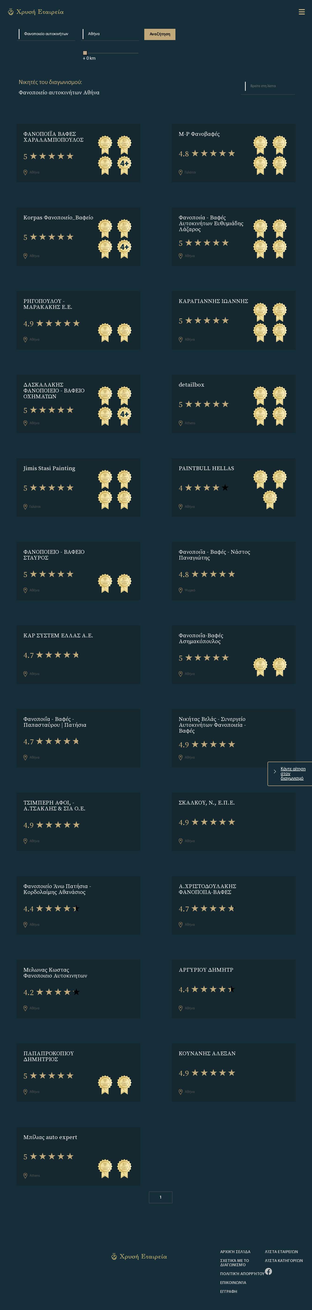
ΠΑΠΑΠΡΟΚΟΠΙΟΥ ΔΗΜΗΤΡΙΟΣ (48, 1038)
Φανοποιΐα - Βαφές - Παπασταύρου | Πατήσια (54, 710)
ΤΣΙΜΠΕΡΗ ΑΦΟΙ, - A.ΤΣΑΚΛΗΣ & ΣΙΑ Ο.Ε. (54, 792)
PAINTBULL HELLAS (206, 462)
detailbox (191, 380)
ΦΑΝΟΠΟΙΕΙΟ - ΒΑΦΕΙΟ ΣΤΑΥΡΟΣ (54, 546)
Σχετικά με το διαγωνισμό (234, 1241)
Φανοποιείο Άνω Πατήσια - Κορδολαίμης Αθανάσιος (57, 874)
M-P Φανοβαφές (199, 134)
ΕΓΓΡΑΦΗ (228, 1270)
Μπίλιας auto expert (50, 1117)
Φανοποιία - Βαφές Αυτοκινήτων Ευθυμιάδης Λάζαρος (211, 221)
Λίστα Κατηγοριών (284, 1239)
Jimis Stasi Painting (49, 462)
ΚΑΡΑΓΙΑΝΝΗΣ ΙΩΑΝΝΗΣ (213, 298)
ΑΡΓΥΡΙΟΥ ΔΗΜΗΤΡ (206, 953)
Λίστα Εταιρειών (281, 1231)
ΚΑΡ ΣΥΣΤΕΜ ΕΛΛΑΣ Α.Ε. (58, 625)
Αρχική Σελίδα (235, 1231)
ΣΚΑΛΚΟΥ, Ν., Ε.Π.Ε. (207, 789)
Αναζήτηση (159, 34)
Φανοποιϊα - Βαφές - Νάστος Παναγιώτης (214, 546)
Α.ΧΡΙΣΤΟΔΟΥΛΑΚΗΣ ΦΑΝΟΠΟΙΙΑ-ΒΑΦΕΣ (207, 874)
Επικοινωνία (233, 1261)
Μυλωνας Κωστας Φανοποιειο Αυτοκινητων (55, 956)
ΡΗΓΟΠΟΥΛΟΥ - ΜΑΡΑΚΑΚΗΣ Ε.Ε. (47, 300)
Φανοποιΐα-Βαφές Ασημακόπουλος (201, 628)
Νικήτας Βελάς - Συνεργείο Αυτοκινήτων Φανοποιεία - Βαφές (212, 713)
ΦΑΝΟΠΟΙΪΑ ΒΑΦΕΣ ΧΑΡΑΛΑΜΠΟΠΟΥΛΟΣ (53, 137)
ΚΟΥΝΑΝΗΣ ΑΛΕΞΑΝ (207, 1035)
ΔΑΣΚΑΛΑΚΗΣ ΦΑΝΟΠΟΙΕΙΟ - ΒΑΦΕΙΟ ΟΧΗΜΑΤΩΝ (54, 385)
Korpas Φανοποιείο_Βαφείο (58, 216)
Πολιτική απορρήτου (242, 1253)
